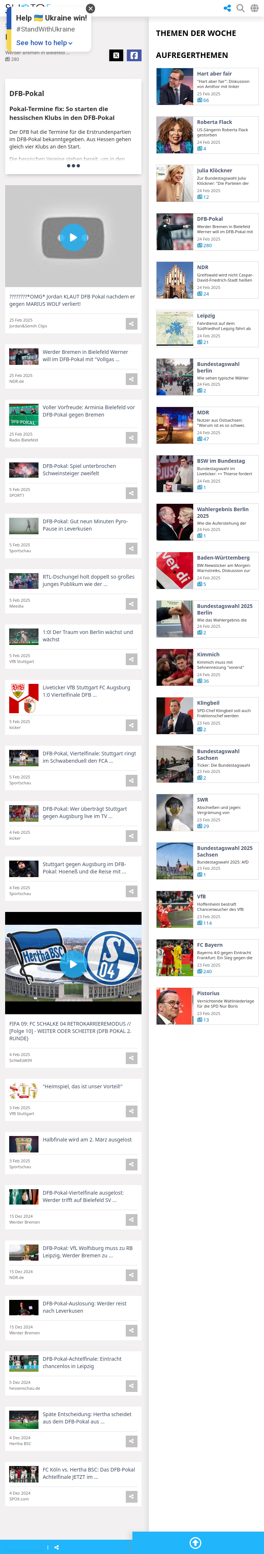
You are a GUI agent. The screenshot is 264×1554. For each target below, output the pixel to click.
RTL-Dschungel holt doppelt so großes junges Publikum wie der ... (88, 581)
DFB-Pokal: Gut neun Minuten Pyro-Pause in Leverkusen (85, 526)
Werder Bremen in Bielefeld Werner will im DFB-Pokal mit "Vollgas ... (85, 356)
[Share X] (116, 55)
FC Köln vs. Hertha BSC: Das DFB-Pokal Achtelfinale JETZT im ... (89, 1474)
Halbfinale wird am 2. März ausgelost (87, 1140)
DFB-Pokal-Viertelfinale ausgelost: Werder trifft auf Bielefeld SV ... (83, 1197)
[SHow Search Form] (240, 8)
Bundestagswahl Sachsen (218, 755)
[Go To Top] (195, 1543)
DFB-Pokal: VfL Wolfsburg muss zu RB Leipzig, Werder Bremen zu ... (88, 1253)
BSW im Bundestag (221, 462)
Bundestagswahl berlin (218, 368)
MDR (203, 413)
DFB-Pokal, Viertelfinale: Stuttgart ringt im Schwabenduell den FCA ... (89, 758)
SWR (202, 801)
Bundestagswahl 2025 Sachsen (225, 852)
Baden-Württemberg (223, 559)
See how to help (41, 43)
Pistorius (208, 994)
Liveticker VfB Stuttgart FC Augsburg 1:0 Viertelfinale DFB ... (86, 692)
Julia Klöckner (214, 170)
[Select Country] (254, 8)
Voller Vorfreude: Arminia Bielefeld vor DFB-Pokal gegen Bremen (89, 412)
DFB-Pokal (210, 219)
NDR (203, 268)
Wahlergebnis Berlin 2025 (223, 513)
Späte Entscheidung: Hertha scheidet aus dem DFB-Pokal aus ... (87, 1419)
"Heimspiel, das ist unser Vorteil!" (82, 1087)
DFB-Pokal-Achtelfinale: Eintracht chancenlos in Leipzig (82, 1363)
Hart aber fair (214, 73)
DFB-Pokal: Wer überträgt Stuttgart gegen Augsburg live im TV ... (85, 813)
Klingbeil (208, 704)
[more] (73, 165)
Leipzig (206, 317)
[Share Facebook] (134, 55)
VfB (201, 897)
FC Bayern (210, 946)
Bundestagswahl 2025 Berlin (225, 610)
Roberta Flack (214, 122)
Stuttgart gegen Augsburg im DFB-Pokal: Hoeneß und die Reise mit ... (84, 869)
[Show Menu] (47, 1547)
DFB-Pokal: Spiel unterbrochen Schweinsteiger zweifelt (79, 470)
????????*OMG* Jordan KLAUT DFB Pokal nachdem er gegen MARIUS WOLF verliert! (72, 300)
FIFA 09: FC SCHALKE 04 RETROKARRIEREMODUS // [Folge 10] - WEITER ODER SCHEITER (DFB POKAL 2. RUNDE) (70, 1032)
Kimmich (208, 655)
